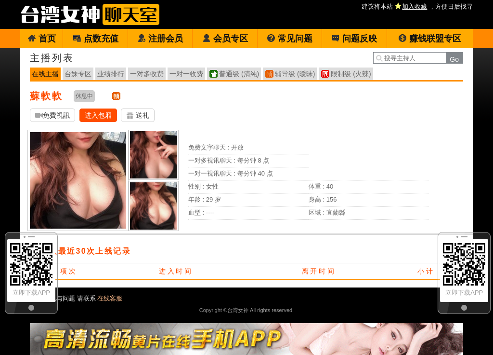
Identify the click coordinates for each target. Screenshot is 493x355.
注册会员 (160, 38)
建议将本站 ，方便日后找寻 (417, 6)
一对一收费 (186, 74)
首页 (41, 38)
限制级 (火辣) (351, 74)
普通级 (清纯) (239, 74)
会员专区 (225, 38)
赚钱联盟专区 (429, 38)
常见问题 (289, 38)
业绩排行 (110, 74)
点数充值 (95, 38)
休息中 (84, 96)
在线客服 (109, 298)
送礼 (137, 115)
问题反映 (354, 38)
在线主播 (45, 74)
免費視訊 (52, 115)
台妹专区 (78, 74)
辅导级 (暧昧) (295, 74)
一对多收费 (147, 74)
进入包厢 (98, 115)
